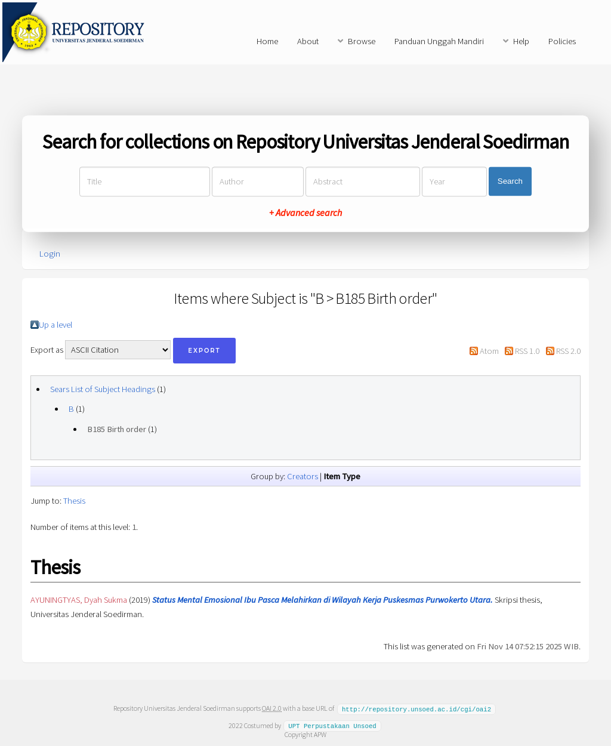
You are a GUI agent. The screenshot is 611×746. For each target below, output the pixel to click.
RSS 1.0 (527, 351)
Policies (562, 41)
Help (521, 41)
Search (510, 181)
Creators (302, 476)
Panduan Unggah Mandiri (439, 41)
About (308, 41)
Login (49, 253)
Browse (361, 41)
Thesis (74, 500)
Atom (489, 351)
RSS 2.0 (568, 351)
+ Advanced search (305, 212)
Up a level (55, 324)
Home (267, 41)
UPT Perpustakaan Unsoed (332, 725)
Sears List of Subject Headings (102, 389)
